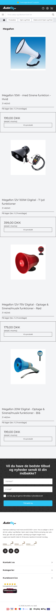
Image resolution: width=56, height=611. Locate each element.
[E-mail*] (28, 489)
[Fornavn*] (28, 481)
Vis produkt (28, 125)
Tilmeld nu (28, 503)
